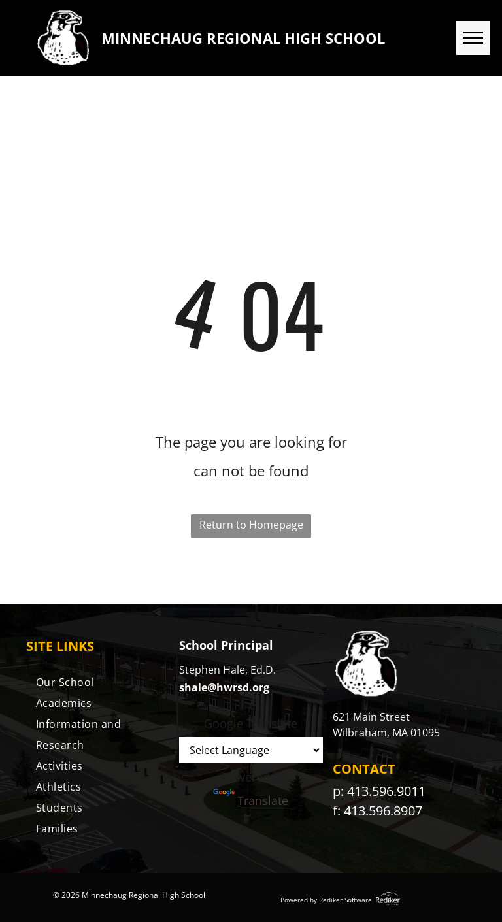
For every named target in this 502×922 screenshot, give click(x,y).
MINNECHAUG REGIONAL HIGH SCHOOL (243, 38)
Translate (250, 800)
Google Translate (250, 723)
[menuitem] (97, 682)
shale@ (197, 687)
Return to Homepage (251, 525)
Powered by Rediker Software (326, 899)
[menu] (473, 38)
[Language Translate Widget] (250, 750)
